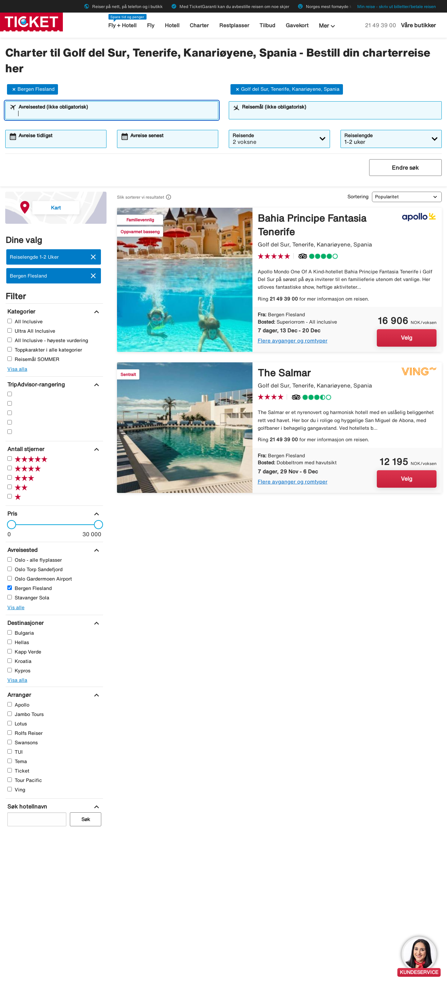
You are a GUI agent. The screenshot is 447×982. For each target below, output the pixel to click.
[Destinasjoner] (25, 623)
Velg (406, 337)
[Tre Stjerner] (9, 413)
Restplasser (234, 25)
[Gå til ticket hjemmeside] (31, 21)
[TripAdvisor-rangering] (35, 384)
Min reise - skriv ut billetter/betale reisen (396, 6)
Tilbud (267, 25)
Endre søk (405, 167)
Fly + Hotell (122, 25)
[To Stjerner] (9, 422)
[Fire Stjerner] (9, 403)
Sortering (357, 196)
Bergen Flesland (32, 89)
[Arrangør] (18, 694)
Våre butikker (418, 25)
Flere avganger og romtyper (293, 340)
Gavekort (297, 25)
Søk (85, 819)
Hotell (172, 25)
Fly (150, 25)
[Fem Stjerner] (9, 394)
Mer (328, 26)
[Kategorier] (20, 311)
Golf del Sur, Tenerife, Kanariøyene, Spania (286, 89)
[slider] (9, 524)
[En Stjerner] (9, 431)
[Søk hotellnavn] (26, 806)
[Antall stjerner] (25, 449)
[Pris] (11, 513)
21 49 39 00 (381, 25)
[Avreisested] (22, 550)
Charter (199, 25)
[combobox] (116, 113)
